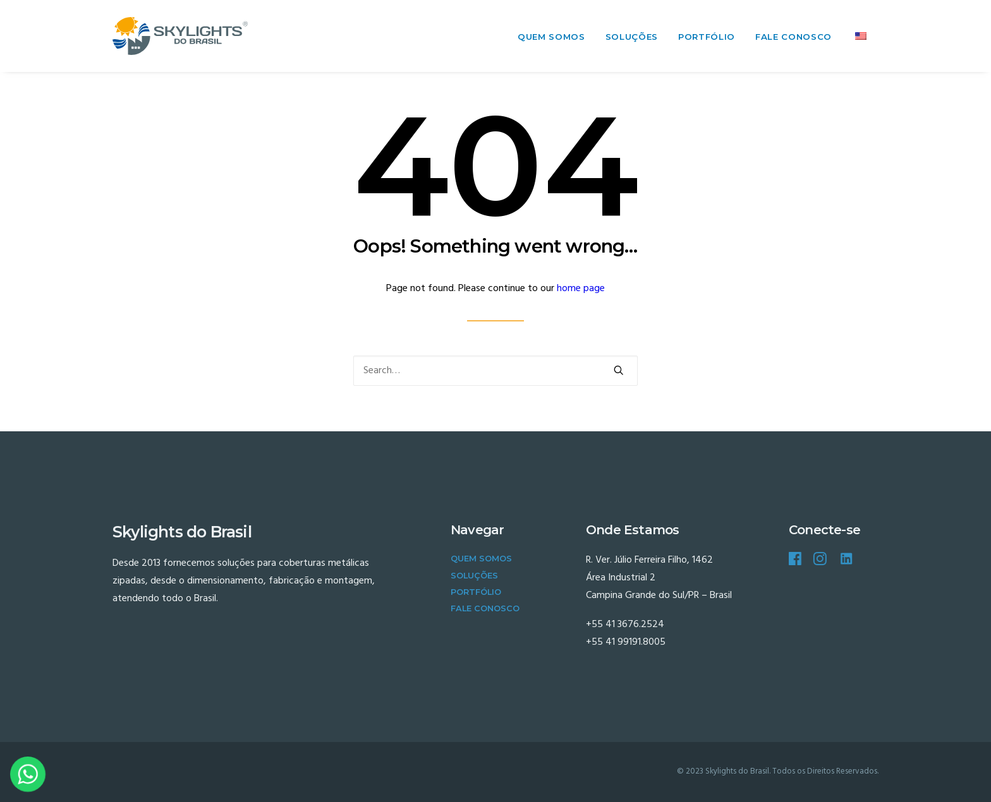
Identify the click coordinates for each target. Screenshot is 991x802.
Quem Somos (551, 37)
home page (581, 288)
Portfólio (706, 37)
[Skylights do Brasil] (180, 36)
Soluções (631, 37)
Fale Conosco (793, 37)
